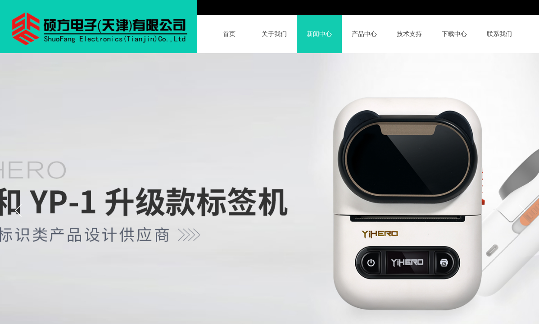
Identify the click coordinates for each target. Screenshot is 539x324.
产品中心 (364, 34)
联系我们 (499, 34)
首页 (229, 34)
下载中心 (454, 34)
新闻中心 (319, 34)
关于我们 (274, 34)
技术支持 (409, 34)
